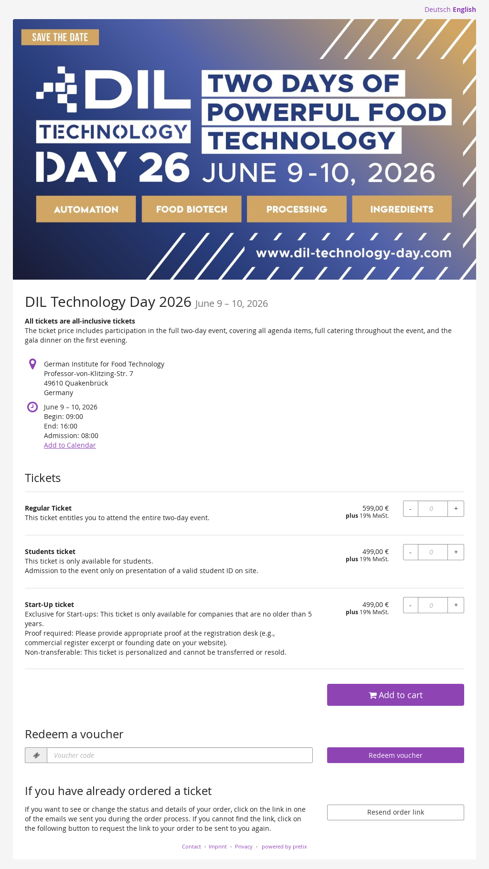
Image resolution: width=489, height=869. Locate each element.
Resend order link (395, 812)
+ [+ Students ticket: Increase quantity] (456, 551)
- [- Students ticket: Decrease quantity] (410, 551)
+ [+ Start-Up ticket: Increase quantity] (456, 604)
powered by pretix (284, 846)
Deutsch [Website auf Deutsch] (438, 9)
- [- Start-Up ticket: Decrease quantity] (410, 604)
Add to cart (396, 695)
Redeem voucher (396, 755)
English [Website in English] (464, 9)
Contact (191, 846)
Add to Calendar (70, 445)
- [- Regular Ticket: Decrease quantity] (410, 508)
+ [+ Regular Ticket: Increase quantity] (456, 508)
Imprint (218, 846)
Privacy (244, 846)
